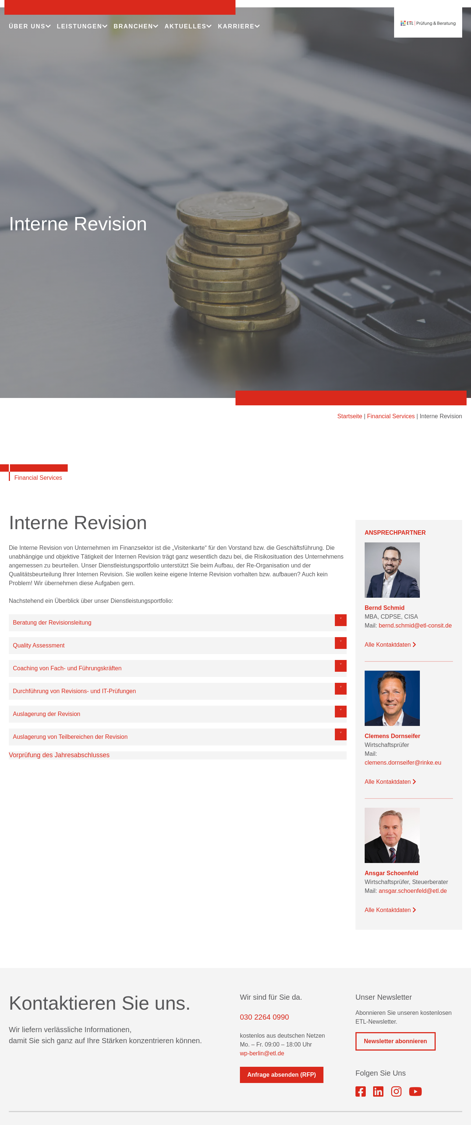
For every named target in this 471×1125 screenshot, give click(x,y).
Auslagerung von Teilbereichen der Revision (70, 737)
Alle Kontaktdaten (390, 645)
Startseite (349, 416)
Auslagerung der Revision (46, 714)
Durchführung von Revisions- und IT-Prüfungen (74, 691)
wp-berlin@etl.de (262, 1053)
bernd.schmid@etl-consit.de (415, 625)
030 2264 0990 (264, 1017)
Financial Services (391, 416)
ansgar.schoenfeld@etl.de (413, 891)
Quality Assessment (39, 645)
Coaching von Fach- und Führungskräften (67, 668)
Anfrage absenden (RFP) (281, 1075)
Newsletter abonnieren (395, 1041)
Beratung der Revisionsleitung (52, 622)
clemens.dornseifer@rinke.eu (403, 762)
